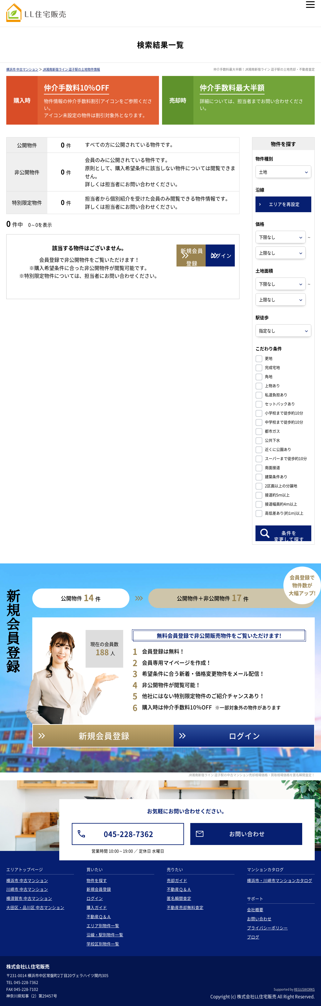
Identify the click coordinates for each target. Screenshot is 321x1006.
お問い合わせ (259, 919)
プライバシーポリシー (267, 928)
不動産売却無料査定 (185, 907)
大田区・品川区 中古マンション (35, 907)
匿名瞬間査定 (179, 898)
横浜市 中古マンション (22, 69)
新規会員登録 (99, 889)
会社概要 (255, 909)
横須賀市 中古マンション (29, 898)
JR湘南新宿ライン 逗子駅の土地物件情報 (71, 69)
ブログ (253, 937)
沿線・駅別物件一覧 (105, 935)
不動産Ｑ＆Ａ (99, 916)
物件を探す (97, 880)
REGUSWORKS (304, 989)
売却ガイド (177, 880)
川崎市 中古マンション (27, 889)
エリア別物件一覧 (103, 925)
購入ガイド (97, 907)
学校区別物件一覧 (103, 944)
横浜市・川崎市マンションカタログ (279, 880)
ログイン (95, 898)
